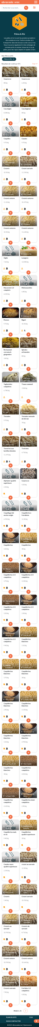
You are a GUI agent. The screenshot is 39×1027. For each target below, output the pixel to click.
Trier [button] (34, 64)
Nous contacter (13, 1021)
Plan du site (11, 1017)
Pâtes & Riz (9, 59)
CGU (31, 1017)
